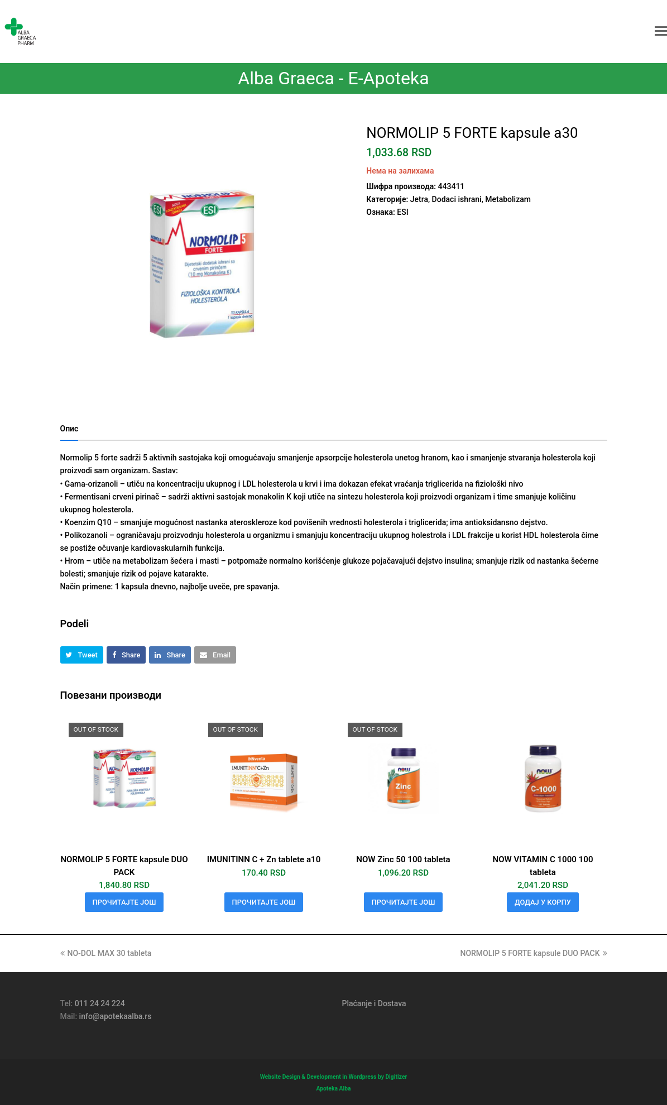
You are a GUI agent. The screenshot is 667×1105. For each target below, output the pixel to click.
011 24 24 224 (100, 1003)
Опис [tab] (69, 428)
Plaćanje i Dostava (374, 1003)
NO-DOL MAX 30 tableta (106, 953)
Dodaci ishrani (457, 199)
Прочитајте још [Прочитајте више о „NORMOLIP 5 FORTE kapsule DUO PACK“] (124, 902)
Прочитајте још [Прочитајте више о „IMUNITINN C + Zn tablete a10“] (264, 902)
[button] (661, 31)
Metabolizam (508, 199)
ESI (402, 212)
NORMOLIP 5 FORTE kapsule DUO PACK (533, 953)
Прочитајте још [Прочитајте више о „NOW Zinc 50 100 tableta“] (403, 902)
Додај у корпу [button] (543, 902)
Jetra (419, 199)
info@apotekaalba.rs (115, 1016)
